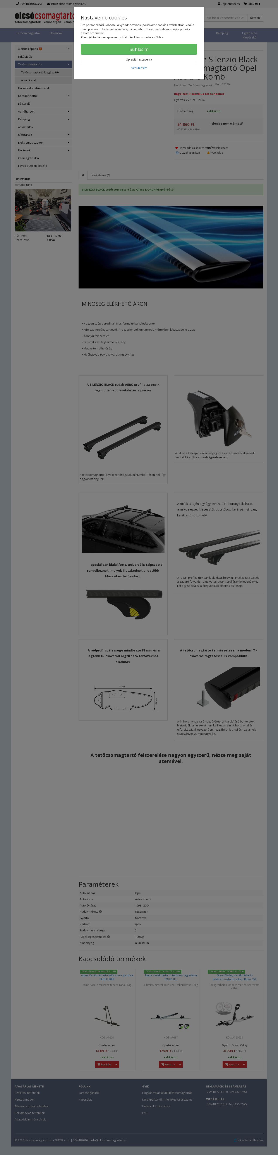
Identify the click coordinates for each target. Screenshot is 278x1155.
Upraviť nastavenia (139, 59)
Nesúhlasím (139, 68)
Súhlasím (139, 49)
